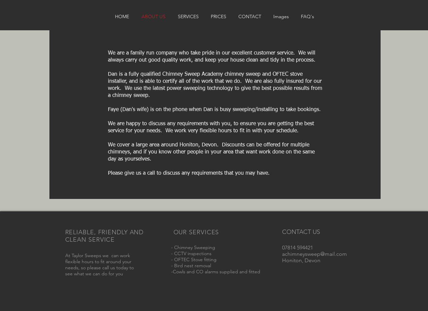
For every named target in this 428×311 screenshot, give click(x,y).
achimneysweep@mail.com (314, 254)
